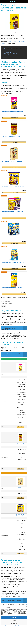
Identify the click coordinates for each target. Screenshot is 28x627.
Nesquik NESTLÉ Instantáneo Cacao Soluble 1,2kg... (12, 111)
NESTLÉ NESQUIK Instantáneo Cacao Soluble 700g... (13, 186)
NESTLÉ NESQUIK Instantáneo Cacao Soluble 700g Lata (21, 515)
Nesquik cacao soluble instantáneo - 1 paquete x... (12, 287)
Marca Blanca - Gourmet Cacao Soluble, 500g (11, 136)
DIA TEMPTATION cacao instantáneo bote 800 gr (12, 161)
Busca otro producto (5, 301)
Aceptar (14, 617)
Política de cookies (8, 625)
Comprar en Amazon (14, 117)
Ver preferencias (14, 623)
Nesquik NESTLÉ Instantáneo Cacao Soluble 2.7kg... (12, 211)
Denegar (14, 620)
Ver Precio (21, 426)
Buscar (3, 306)
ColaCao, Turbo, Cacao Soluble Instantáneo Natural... (13, 236)
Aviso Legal (21, 625)
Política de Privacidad (15, 625)
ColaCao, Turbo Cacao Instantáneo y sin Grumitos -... (13, 262)
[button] (26, 606)
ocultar (9, 47)
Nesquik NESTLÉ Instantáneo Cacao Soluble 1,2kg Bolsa (20, 374)
